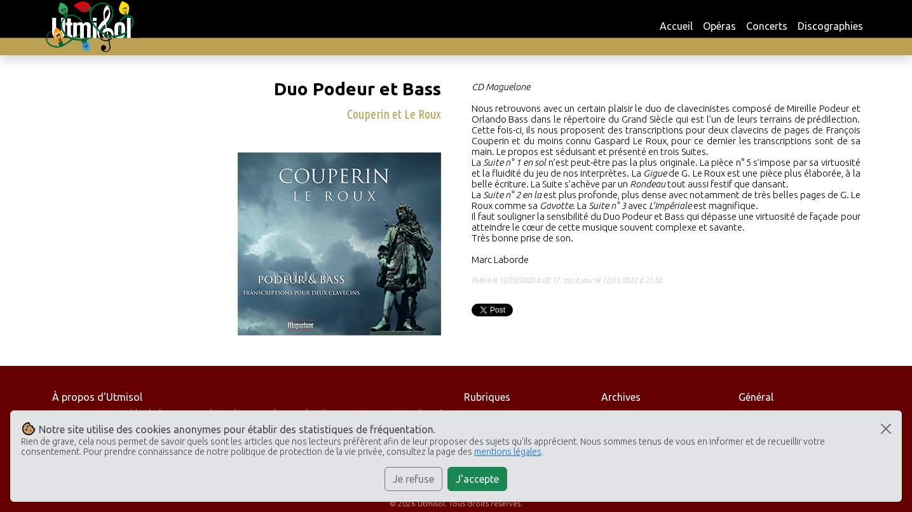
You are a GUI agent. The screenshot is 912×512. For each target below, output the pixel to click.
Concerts (766, 26)
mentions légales (507, 452)
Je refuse (413, 479)
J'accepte (477, 479)
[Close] (886, 429)
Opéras (719, 26)
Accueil (676, 26)
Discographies (830, 26)
